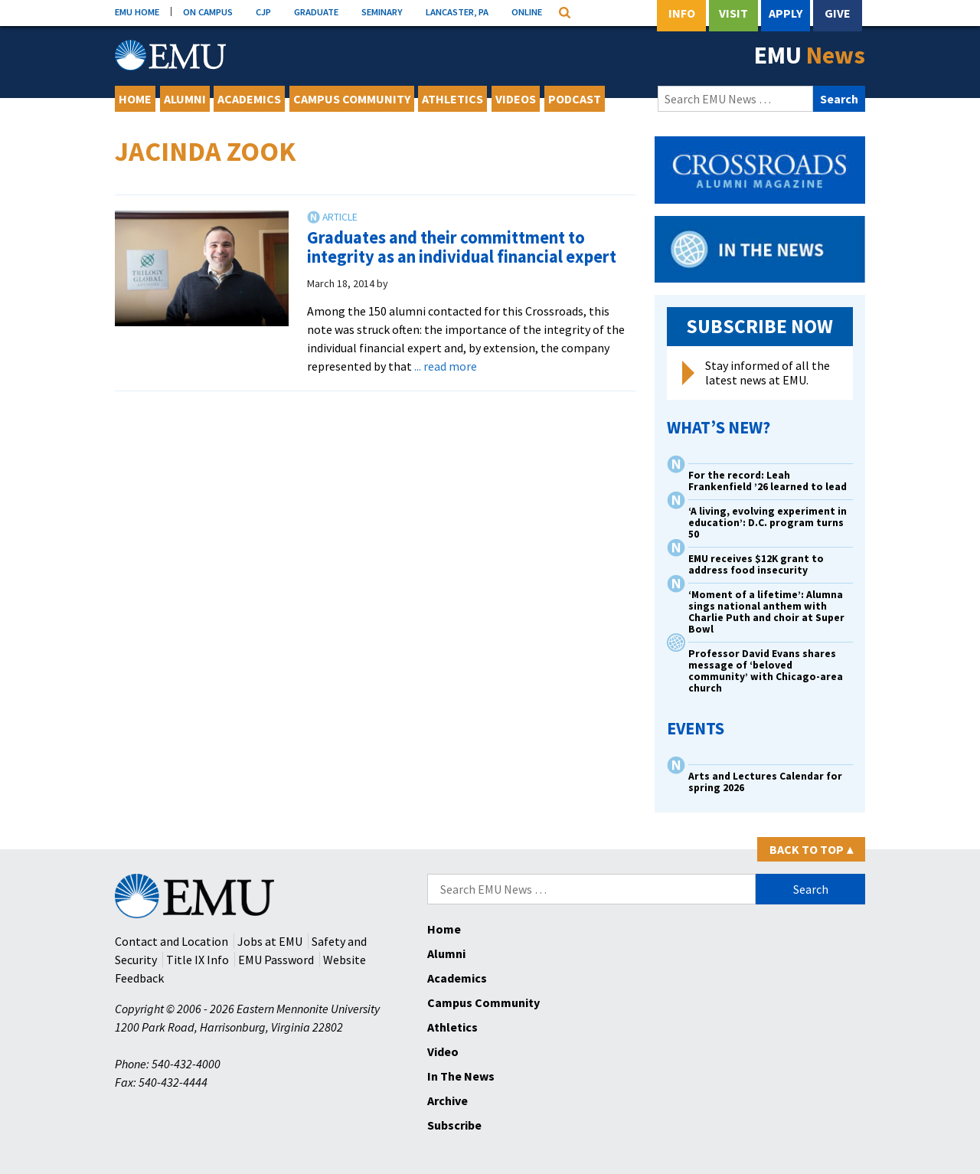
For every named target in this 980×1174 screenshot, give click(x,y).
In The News (461, 1076)
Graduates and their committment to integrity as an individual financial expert (461, 247)
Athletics (452, 98)
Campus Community (351, 98)
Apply (785, 13)
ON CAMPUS (208, 11)
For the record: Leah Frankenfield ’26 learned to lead (767, 481)
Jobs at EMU (269, 941)
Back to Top (811, 849)
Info (681, 13)
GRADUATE (316, 11)
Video (443, 1051)
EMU (809, 55)
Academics (249, 98)
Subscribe (454, 1125)
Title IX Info (197, 959)
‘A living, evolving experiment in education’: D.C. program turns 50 (767, 523)
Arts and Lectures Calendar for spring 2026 (765, 782)
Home (135, 98)
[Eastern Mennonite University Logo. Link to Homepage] (170, 55)
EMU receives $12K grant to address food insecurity (756, 564)
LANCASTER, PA (457, 11)
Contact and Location (171, 941)
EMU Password (276, 959)
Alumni (185, 98)
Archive (447, 1100)
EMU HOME (137, 11)
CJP (263, 11)
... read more (445, 366)
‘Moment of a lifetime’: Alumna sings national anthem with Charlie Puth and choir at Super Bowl (766, 612)
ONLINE (526, 11)
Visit (733, 13)
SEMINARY (382, 11)
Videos (515, 98)
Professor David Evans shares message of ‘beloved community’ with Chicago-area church (765, 671)
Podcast (574, 98)
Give (838, 13)
